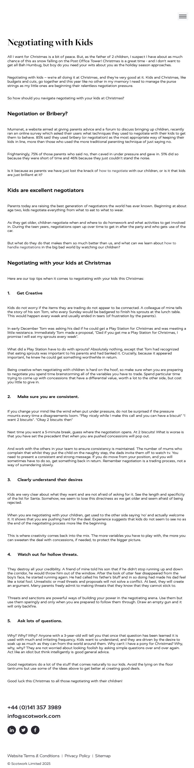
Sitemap (103, 756)
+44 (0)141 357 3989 (34, 707)
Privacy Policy (77, 756)
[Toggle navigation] (183, 16)
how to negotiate (113, 171)
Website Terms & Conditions (33, 756)
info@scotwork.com (34, 716)
